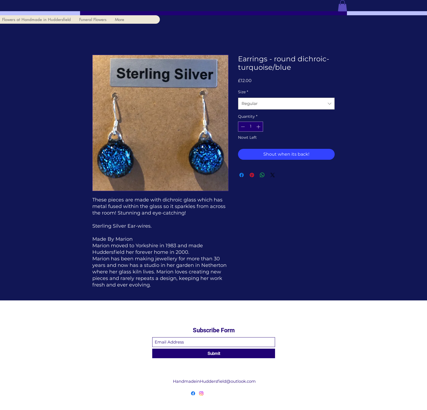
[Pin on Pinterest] (252, 175)
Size (243, 91)
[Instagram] (201, 393)
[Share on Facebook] (241, 175)
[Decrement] (242, 126)
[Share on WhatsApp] (262, 175)
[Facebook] (193, 393)
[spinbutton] (250, 126)
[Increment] (258, 126)
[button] (342, 5)
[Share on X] (272, 175)
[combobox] (286, 104)
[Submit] (213, 353)
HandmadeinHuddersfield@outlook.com (214, 381)
